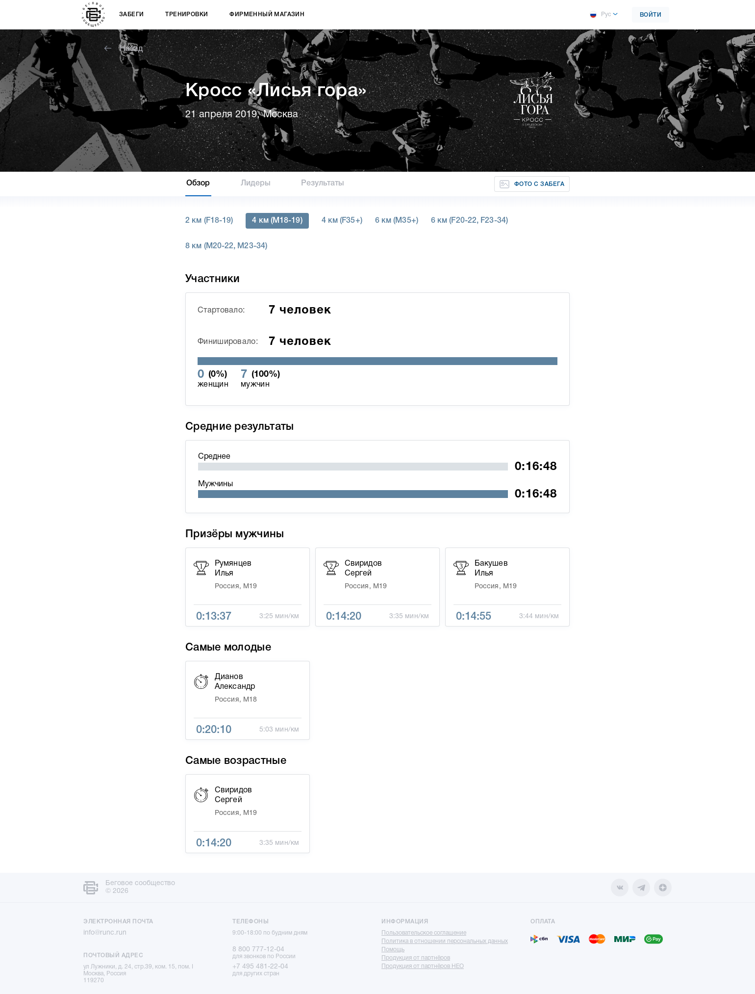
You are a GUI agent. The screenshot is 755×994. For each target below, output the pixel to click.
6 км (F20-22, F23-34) (469, 220)
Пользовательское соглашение (423, 933)
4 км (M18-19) (277, 220)
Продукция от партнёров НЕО (422, 966)
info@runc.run (104, 933)
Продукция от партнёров (415, 958)
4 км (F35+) (342, 220)
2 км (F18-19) (209, 220)
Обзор (198, 183)
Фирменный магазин (266, 14)
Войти (651, 15)
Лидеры (256, 183)
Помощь (392, 949)
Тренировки (186, 14)
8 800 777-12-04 (258, 949)
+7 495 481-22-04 (260, 967)
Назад (123, 49)
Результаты (322, 183)
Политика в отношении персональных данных (444, 941)
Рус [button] (600, 15)
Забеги (131, 14)
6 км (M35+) (396, 220)
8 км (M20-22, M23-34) (226, 246)
